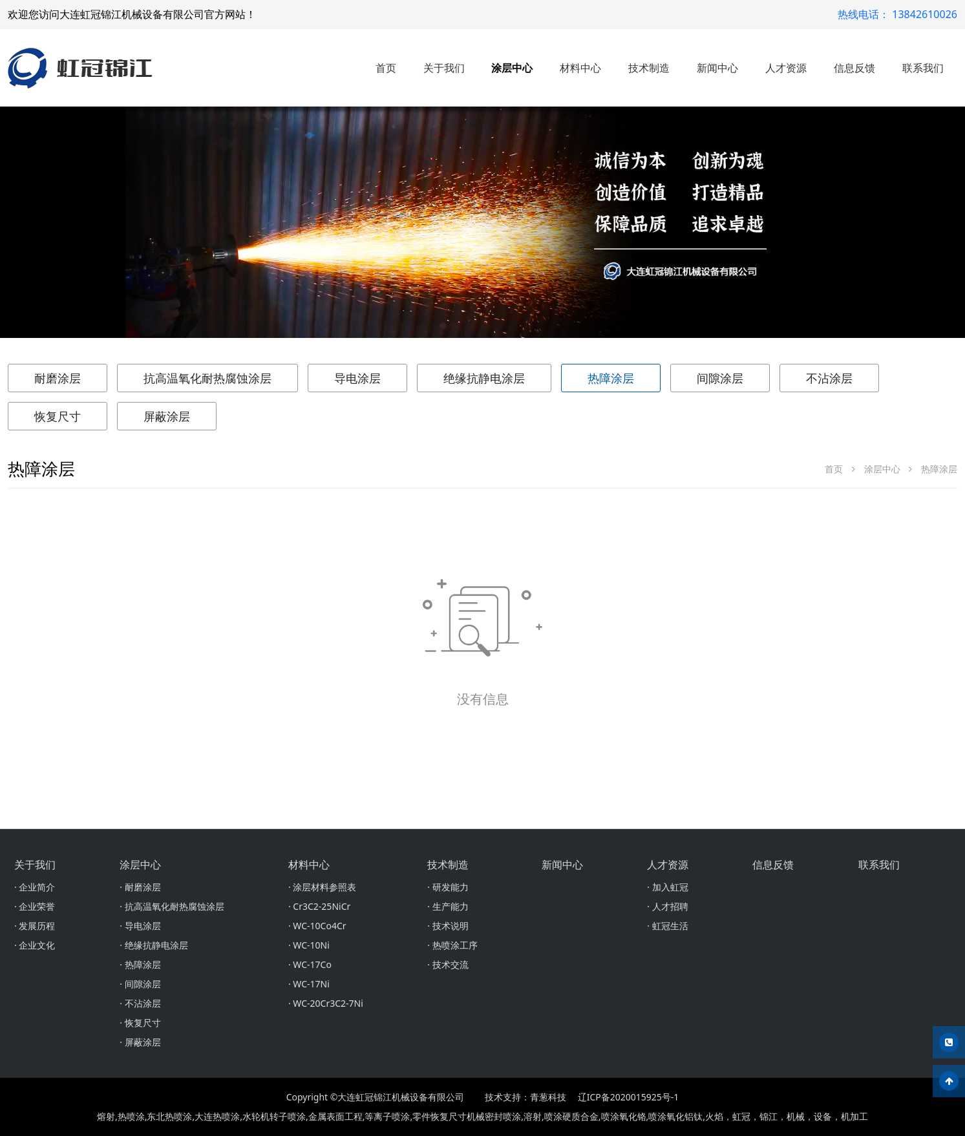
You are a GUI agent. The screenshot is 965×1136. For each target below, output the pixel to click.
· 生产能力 (447, 906)
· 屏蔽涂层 (140, 1042)
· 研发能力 (447, 887)
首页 (386, 68)
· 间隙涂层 (140, 984)
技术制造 (649, 68)
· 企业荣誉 (34, 906)
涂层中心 (512, 68)
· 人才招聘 (667, 906)
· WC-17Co (310, 964)
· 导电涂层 (140, 926)
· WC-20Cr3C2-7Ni (325, 1003)
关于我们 (444, 68)
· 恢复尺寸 (140, 1022)
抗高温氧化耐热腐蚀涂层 (207, 378)
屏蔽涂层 (166, 416)
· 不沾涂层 (140, 1003)
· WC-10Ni (309, 945)
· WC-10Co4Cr (317, 926)
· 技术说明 (447, 926)
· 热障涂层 (140, 964)
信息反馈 (854, 68)
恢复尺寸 (57, 416)
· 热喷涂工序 (452, 945)
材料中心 (580, 68)
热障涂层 (611, 378)
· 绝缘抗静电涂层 (153, 945)
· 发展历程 (34, 926)
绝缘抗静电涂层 (484, 378)
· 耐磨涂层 (140, 887)
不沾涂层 (829, 378)
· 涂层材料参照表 (322, 887)
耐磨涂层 (57, 378)
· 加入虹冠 (667, 887)
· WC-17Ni (309, 984)
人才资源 (786, 68)
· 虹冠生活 (667, 926)
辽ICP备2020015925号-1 (628, 1097)
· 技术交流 (447, 964)
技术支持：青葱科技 (525, 1097)
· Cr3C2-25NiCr (319, 906)
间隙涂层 (720, 378)
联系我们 (923, 68)
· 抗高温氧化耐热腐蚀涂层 (172, 906)
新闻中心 (717, 68)
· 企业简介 (34, 887)
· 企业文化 (34, 945)
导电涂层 (357, 378)
